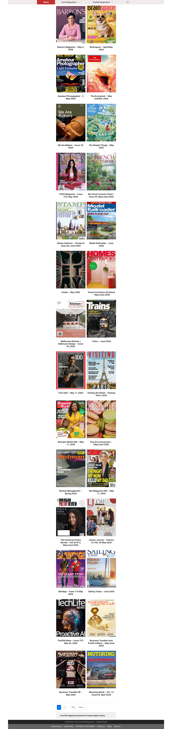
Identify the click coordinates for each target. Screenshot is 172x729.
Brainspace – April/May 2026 (101, 48)
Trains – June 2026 (101, 341)
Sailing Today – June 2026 (101, 591)
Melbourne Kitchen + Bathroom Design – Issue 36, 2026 (70, 344)
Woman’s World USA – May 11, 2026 (71, 443)
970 (74, 707)
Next (82, 707)
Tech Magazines (74, 2)
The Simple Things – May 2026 (101, 146)
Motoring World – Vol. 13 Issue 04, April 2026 (101, 693)
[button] (127, 2)
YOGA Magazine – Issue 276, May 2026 (71, 195)
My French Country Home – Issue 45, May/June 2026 (101, 195)
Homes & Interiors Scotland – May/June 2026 (101, 293)
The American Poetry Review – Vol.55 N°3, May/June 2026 (71, 542)
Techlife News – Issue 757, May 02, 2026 (71, 641)
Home (46, 2)
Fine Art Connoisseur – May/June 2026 (101, 443)
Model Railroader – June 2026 (101, 244)
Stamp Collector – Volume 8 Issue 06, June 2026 (70, 244)
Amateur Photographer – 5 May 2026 (71, 97)
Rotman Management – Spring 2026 (70, 492)
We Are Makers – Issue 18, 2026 (71, 146)
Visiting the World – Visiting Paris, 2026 (101, 394)
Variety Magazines (106, 2)
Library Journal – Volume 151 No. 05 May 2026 (101, 541)
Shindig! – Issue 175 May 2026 (70, 592)
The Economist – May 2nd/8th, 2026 (101, 97)
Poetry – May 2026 (71, 292)
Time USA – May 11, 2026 (70, 393)
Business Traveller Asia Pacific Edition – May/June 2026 (101, 643)
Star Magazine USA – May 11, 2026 (101, 492)
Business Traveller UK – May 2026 (70, 693)
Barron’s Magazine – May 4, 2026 (70, 48)
